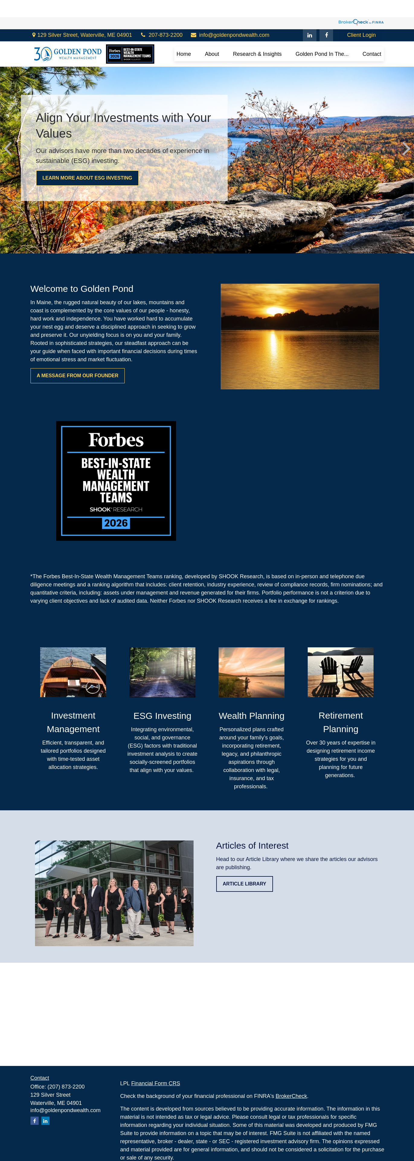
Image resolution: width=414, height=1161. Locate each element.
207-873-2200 (161, 18)
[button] (184, 37)
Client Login (361, 18)
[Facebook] (326, 18)
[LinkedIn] (309, 18)
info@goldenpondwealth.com (229, 18)
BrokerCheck (291, 1096)
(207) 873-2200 (66, 1087)
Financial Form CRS (155, 1083)
